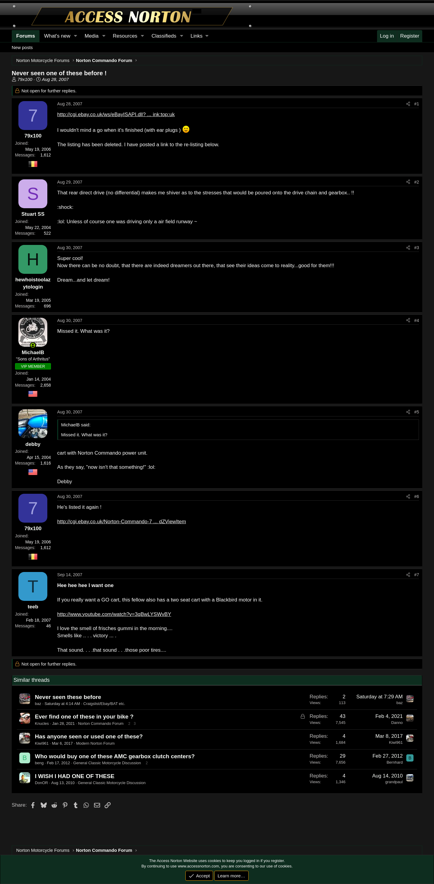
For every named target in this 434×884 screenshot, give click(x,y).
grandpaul (394, 782)
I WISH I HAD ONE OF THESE (75, 776)
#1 (416, 103)
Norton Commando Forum (101, 723)
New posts (22, 47)
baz (38, 703)
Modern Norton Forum (95, 743)
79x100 (24, 79)
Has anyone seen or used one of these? (89, 736)
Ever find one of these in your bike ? (84, 716)
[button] (199, 36)
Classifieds (164, 36)
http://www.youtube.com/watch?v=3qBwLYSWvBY (114, 614)
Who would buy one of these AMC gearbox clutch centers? (115, 756)
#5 (416, 412)
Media (92, 36)
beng (39, 763)
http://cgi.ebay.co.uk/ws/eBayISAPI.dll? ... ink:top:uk (116, 114)
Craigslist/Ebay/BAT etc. (104, 703)
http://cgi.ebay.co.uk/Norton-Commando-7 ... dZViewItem (121, 521)
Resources (125, 36)
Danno (397, 722)
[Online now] (33, 345)
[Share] (408, 104)
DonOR (41, 782)
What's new (57, 36)
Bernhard (395, 762)
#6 (416, 496)
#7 (416, 574)
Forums (25, 36)
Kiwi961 (42, 743)
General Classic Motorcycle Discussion (107, 763)
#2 (416, 182)
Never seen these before (68, 697)
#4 (416, 320)
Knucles (42, 723)
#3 (416, 247)
